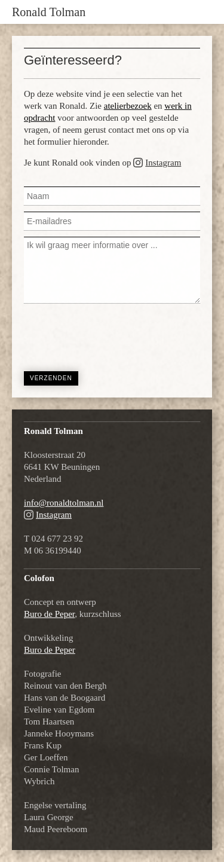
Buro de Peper (49, 614)
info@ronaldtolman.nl (63, 503)
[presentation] (114, 336)
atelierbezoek (128, 106)
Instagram (163, 162)
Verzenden (51, 378)
